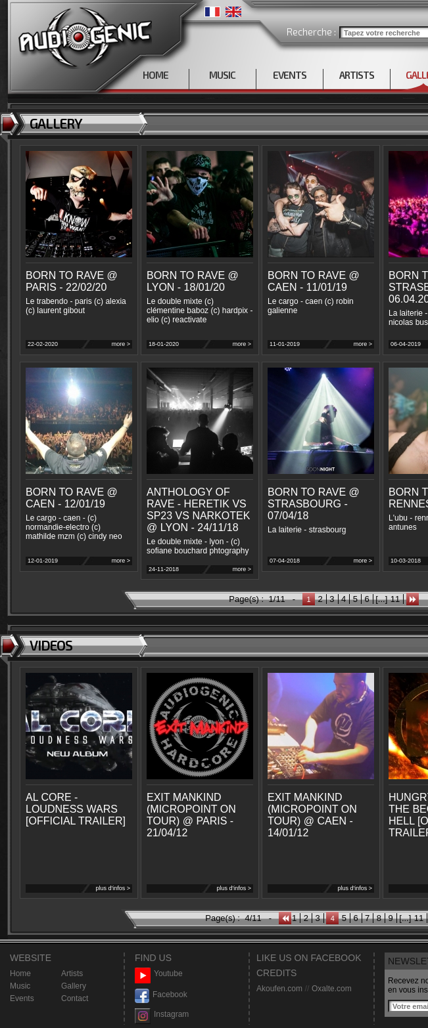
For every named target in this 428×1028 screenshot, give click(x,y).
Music (20, 986)
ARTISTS (356, 75)
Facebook (161, 995)
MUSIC (222, 75)
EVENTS (289, 75)
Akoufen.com (279, 988)
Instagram (162, 1014)
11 (395, 599)
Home (20, 973)
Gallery (73, 986)
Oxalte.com (332, 988)
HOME (155, 75)
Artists (72, 973)
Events (22, 998)
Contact (74, 998)
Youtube (159, 974)
